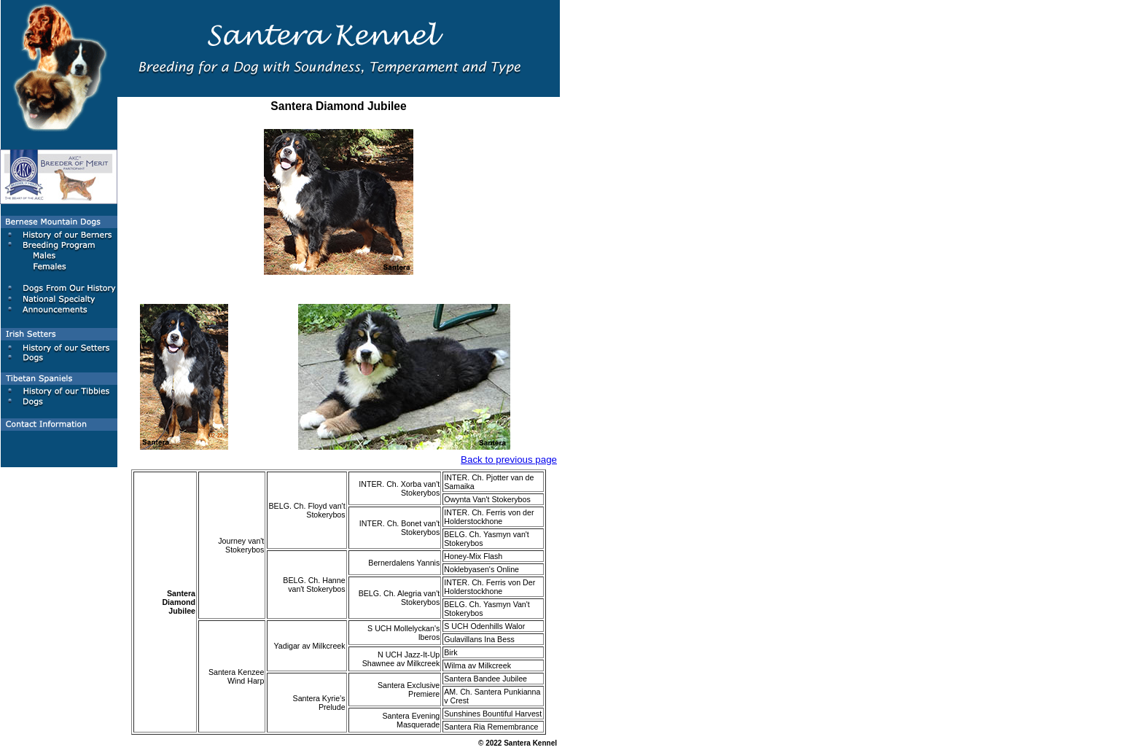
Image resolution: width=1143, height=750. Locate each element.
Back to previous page (509, 459)
